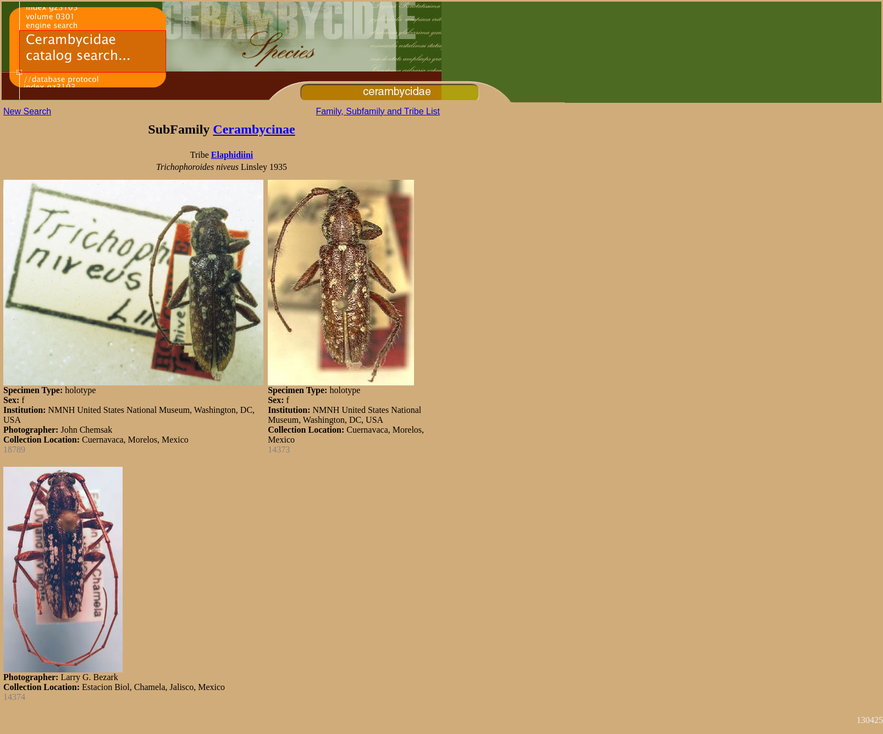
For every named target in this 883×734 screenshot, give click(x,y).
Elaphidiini (232, 154)
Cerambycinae (254, 129)
